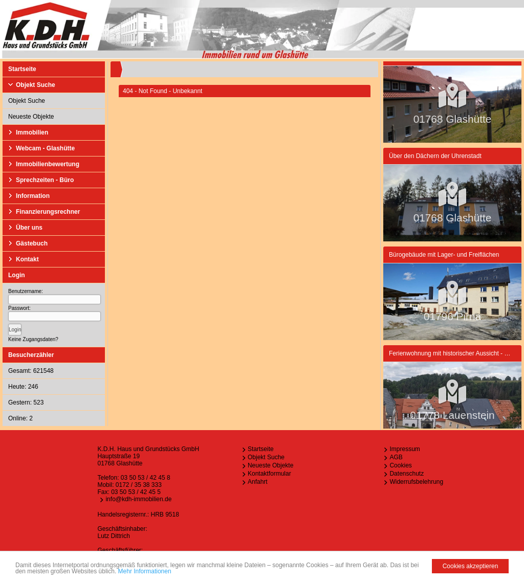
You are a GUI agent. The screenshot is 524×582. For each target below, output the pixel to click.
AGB (395, 457)
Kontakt (27, 259)
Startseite (22, 69)
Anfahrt (258, 481)
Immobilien (32, 132)
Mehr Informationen (144, 571)
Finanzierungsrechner (48, 211)
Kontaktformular (269, 473)
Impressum (404, 449)
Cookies (400, 465)
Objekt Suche (35, 84)
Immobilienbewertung (47, 164)
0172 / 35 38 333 (139, 484)
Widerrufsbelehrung (416, 481)
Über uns (29, 227)
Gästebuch (32, 243)
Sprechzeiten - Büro (45, 180)
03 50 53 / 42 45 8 (145, 477)
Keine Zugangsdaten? (33, 339)
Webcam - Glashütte (45, 148)
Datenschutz (406, 473)
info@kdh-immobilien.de (138, 499)
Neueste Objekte (31, 116)
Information (33, 195)
